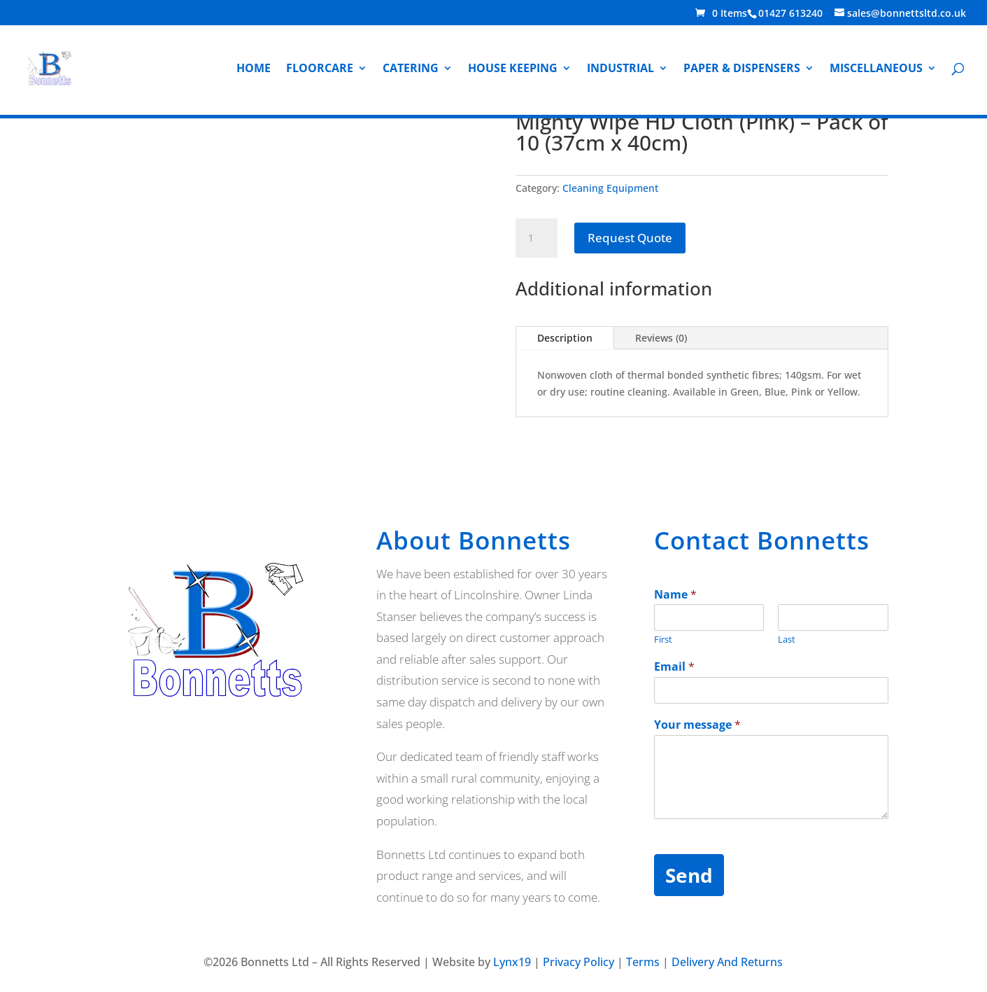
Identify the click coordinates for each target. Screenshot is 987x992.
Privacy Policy (578, 962)
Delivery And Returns (727, 962)
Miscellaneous (876, 69)
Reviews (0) (661, 337)
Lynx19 (512, 962)
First (663, 639)
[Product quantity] (537, 238)
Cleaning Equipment (610, 188)
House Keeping (513, 69)
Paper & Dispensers (741, 69)
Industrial (620, 69)
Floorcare (319, 69)
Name (675, 594)
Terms (643, 962)
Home (253, 69)
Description (564, 337)
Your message (697, 725)
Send (689, 875)
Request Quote (630, 238)
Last (786, 639)
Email (674, 666)
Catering (411, 69)
